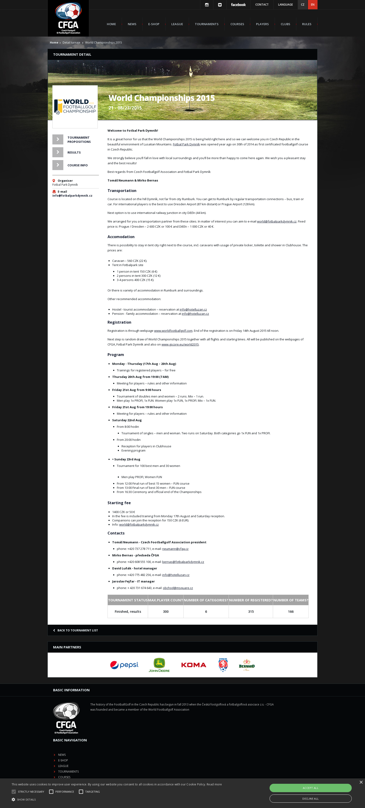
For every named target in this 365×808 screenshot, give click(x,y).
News (132, 24)
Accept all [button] (310, 788)
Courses (237, 24)
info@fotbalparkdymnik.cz (72, 196)
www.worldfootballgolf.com (173, 331)
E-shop (153, 24)
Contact (262, 5)
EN (312, 5)
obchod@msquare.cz (178, 588)
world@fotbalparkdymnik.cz (277, 221)
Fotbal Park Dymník (186, 144)
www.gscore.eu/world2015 (180, 344)
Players (262, 24)
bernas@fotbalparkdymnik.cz (183, 562)
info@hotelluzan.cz (193, 309)
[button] (117, 799)
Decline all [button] (310, 798)
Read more (214, 784)
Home (111, 24)
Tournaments (207, 24)
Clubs (285, 24)
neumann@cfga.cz (175, 549)
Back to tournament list (75, 630)
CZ (302, 5)
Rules (306, 24)
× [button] (361, 782)
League (177, 24)
